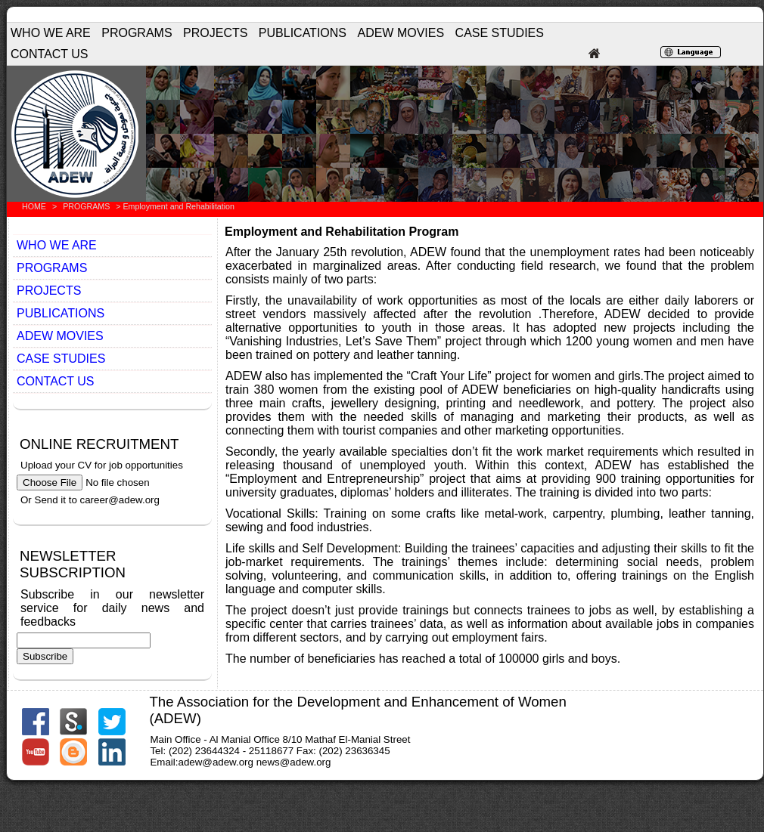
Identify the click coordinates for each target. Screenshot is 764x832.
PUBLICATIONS (302, 32)
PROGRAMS (136, 32)
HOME (34, 206)
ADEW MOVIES (400, 32)
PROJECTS (215, 32)
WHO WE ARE (51, 32)
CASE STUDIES (499, 32)
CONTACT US (50, 54)
